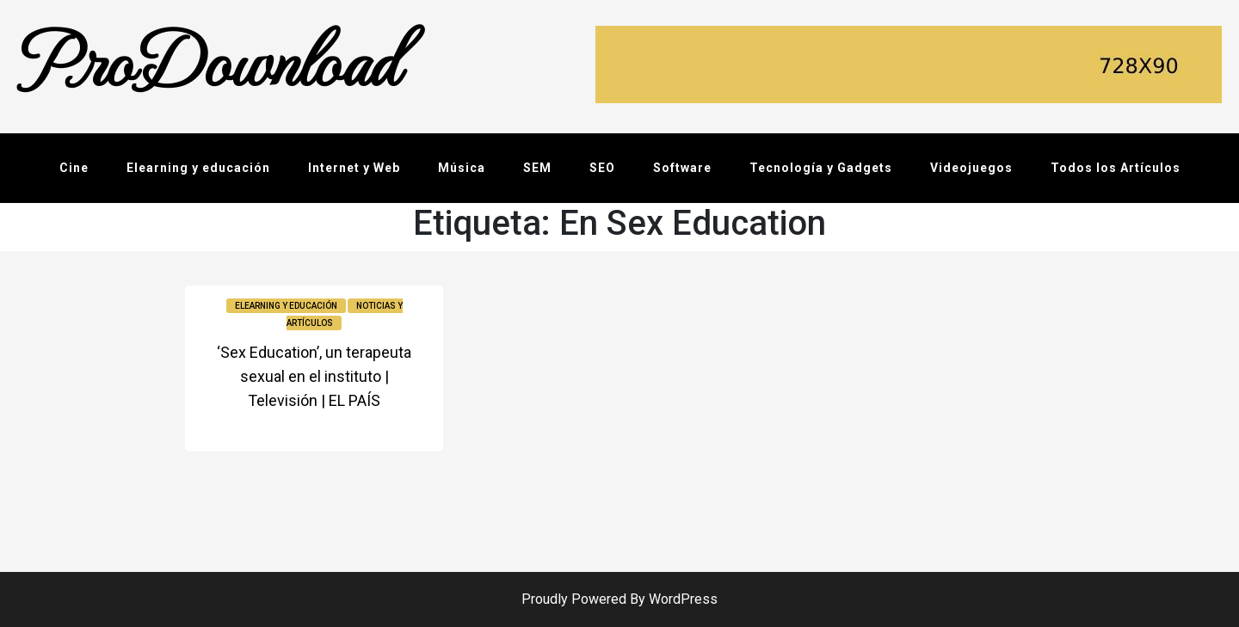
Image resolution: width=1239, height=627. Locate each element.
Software (682, 168)
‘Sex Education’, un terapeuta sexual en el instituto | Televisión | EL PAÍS (314, 376)
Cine (74, 168)
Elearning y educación (198, 168)
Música (461, 168)
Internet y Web (354, 168)
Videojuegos (971, 168)
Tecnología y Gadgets (820, 168)
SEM (537, 168)
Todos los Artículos (1115, 168)
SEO (602, 168)
